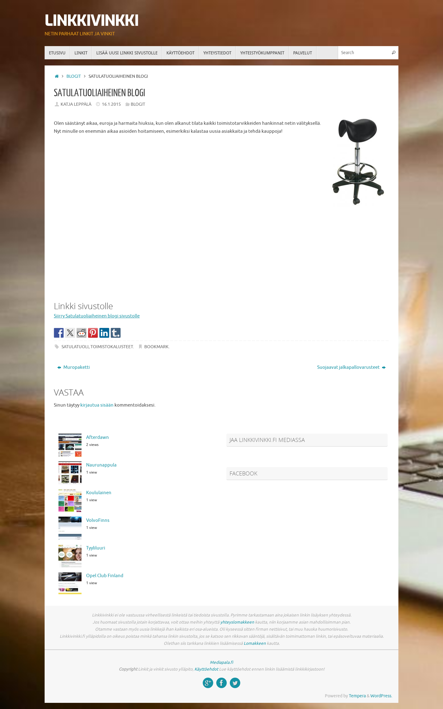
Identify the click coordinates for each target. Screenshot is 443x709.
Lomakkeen (255, 643)
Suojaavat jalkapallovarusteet (351, 367)
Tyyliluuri (95, 548)
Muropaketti (73, 367)
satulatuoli (75, 346)
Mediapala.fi (221, 662)
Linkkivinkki (91, 20)
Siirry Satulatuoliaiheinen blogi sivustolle (97, 316)
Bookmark (156, 346)
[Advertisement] (221, 250)
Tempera (357, 696)
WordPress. (381, 696)
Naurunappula (101, 465)
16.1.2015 (111, 104)
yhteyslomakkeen (237, 622)
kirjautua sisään (97, 405)
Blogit (73, 76)
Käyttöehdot (206, 669)
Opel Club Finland (104, 576)
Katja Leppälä (76, 104)
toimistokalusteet (111, 346)
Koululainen (98, 493)
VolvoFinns (98, 520)
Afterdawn (97, 437)
